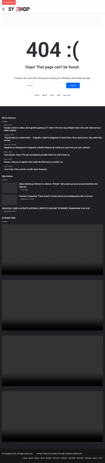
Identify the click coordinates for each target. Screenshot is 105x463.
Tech (59, 95)
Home (37, 95)
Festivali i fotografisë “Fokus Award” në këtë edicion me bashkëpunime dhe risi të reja (56, 196)
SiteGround (77, 454)
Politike (49, 458)
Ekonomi (56, 458)
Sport (95, 458)
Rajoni (36, 458)
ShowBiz (80, 458)
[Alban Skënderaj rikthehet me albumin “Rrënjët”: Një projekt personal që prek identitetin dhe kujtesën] (9, 188)
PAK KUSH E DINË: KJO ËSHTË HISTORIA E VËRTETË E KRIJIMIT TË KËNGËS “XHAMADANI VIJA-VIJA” (46, 208)
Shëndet (88, 458)
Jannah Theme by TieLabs (46, 454)
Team (51, 95)
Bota (42, 458)
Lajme (24, 458)
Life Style (71, 458)
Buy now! (66, 95)
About (44, 95)
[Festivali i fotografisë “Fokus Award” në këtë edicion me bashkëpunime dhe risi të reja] (9, 200)
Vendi (31, 458)
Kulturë (64, 458)
